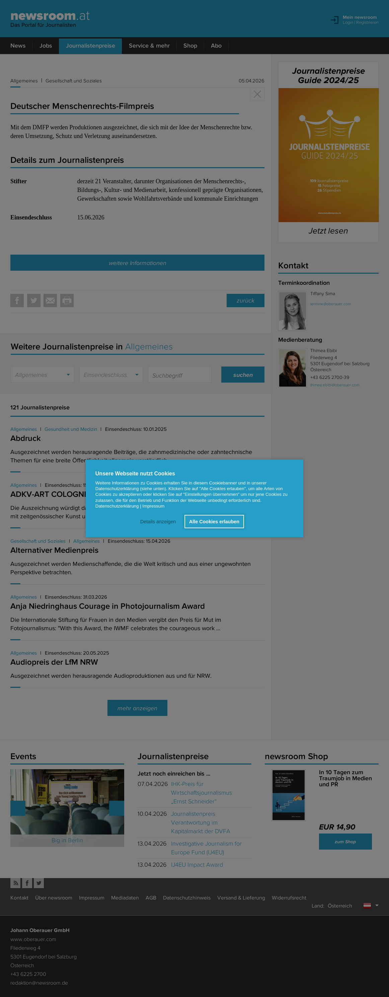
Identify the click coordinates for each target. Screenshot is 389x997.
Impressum (153, 506)
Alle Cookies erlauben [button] (214, 521)
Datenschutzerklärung (117, 506)
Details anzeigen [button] (158, 521)
